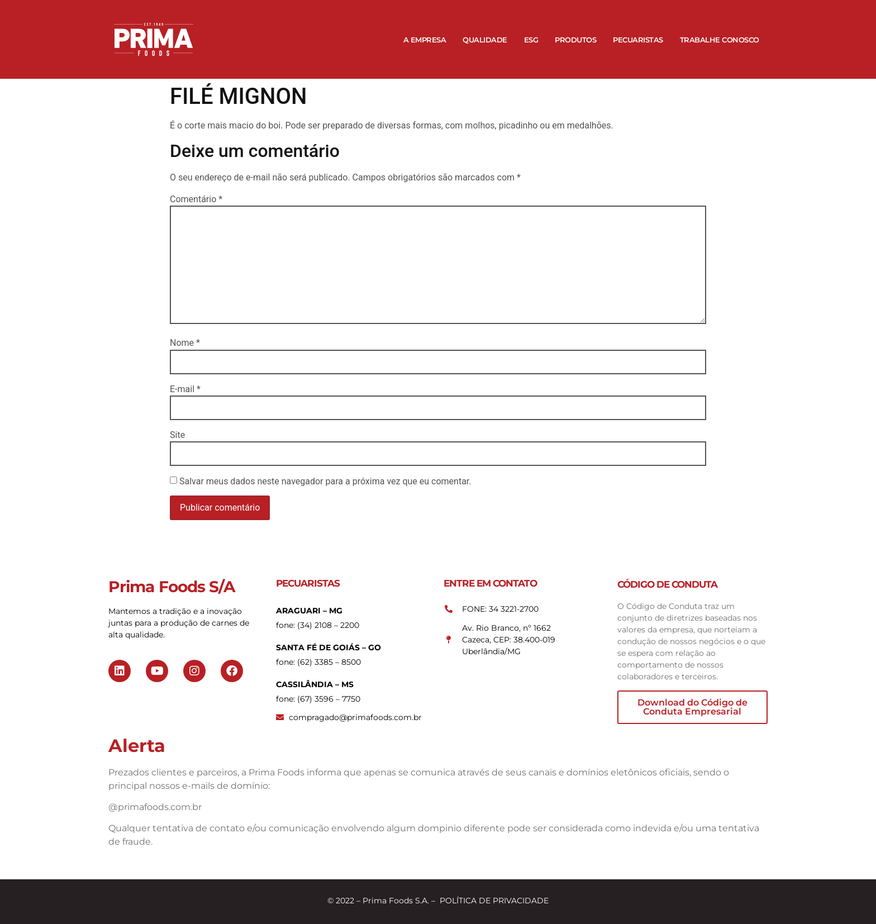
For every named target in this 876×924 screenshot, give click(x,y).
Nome (185, 343)
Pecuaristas (638, 39)
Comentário (196, 199)
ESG (531, 39)
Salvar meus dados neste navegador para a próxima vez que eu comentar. (325, 481)
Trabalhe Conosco (719, 39)
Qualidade (485, 39)
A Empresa (424, 39)
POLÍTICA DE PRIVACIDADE (494, 901)
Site (177, 435)
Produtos (575, 39)
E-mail (185, 389)
